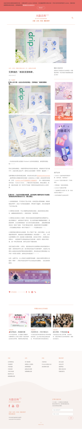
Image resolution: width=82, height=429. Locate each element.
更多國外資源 (45, 366)
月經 (34, 21)
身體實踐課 (28, 366)
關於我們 (46, 21)
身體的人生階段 (29, 364)
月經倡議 (10, 366)
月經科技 (44, 362)
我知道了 (41, 7)
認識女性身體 (32, 68)
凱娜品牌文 (62, 371)
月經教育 (10, 364)
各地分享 (61, 364)
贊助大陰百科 (62, 369)
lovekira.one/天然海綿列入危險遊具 (26, 180)
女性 (37, 21)
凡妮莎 (13, 80)
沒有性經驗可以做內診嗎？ (62, 195)
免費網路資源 (28, 371)
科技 (41, 21)
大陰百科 (11, 330)
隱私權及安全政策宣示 (30, 5)
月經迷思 (10, 369)
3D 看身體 (27, 362)
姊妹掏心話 (11, 374)
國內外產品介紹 (20, 68)
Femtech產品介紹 (46, 364)
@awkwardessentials (43, 176)
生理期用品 (11, 362)
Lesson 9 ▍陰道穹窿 (60, 188)
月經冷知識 (11, 371)
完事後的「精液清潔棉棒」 (62, 185)
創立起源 (61, 362)
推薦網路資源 (11, 376)
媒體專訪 (61, 366)
